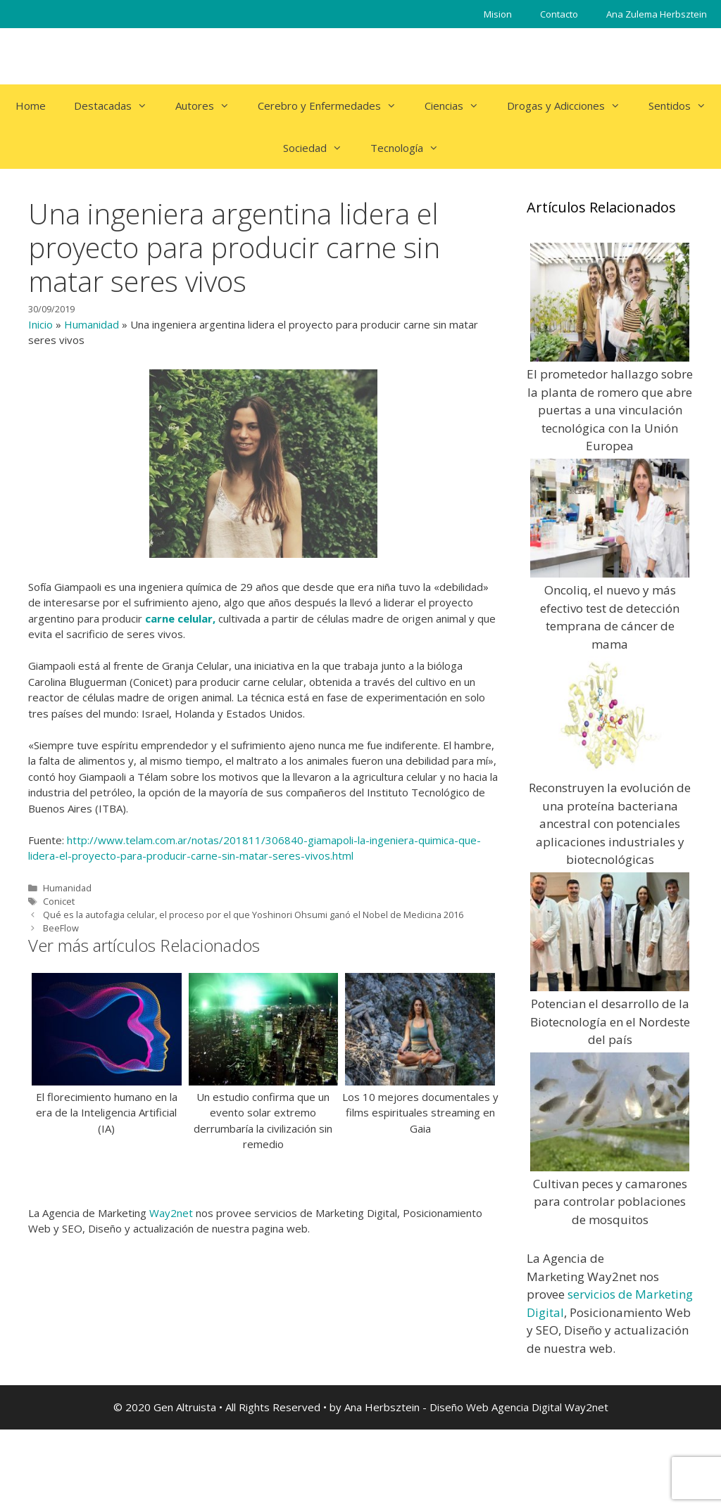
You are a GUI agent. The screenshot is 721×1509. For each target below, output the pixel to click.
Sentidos (684, 105)
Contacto (559, 14)
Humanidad (91, 324)
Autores (209, 105)
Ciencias (459, 105)
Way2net (171, 1213)
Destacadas (117, 105)
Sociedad (319, 148)
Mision (498, 14)
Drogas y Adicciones (570, 105)
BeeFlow (61, 928)
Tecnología (411, 148)
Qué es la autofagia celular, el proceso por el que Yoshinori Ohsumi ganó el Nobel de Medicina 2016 (253, 914)
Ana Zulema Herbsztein (656, 14)
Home (30, 105)
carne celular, (180, 618)
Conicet (59, 901)
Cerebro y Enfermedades (334, 105)
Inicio (40, 324)
